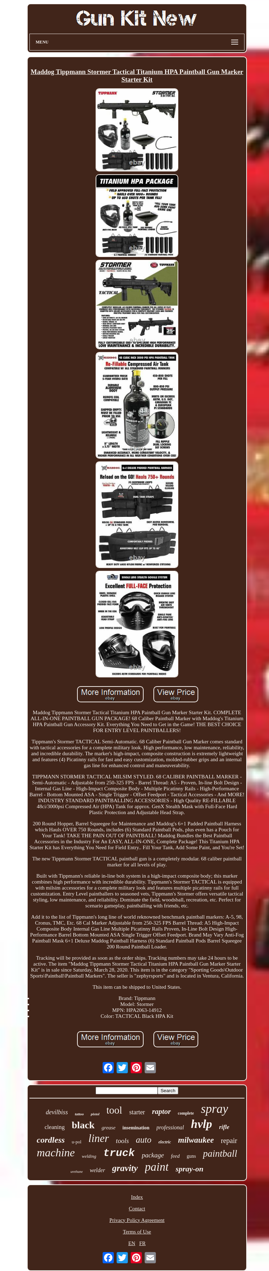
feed (175, 1156)
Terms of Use (137, 1232)
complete (186, 1113)
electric (164, 1142)
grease (108, 1127)
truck (119, 1153)
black (83, 1125)
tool (114, 1110)
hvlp (201, 1123)
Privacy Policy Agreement (136, 1220)
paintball (220, 1153)
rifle (224, 1127)
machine (56, 1152)
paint (157, 1167)
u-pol (76, 1141)
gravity (125, 1168)
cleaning (54, 1127)
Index (137, 1197)
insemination (136, 1127)
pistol (95, 1114)
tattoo (79, 1114)
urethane (76, 1172)
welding (89, 1156)
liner (98, 1138)
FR (142, 1243)
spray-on (189, 1168)
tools (122, 1140)
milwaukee (196, 1140)
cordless (51, 1139)
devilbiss (57, 1112)
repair (229, 1140)
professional (170, 1127)
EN (131, 1243)
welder (97, 1170)
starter (137, 1112)
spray (214, 1109)
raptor (161, 1111)
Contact (137, 1208)
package (153, 1155)
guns (191, 1156)
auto (143, 1139)
